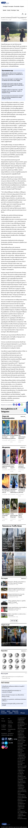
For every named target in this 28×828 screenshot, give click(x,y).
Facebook (14, 405)
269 (17, 610)
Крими (4, 10)
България (10, 6)
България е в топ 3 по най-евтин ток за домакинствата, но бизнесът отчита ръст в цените (7, 491)
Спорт (9, 10)
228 (17, 584)
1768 (3, 520)
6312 (9, 469)
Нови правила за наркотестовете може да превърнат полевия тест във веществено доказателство (7, 466)
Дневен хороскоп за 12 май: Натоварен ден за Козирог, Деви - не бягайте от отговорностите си (7, 437)
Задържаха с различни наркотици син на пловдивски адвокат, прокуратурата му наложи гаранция (14, 491)
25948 (22, 574)
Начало (3, 711)
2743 (19, 442)
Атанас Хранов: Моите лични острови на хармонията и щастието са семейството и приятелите (17, 609)
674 (11, 520)
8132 (22, 550)
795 (11, 442)
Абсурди (22, 713)
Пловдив (5, 6)
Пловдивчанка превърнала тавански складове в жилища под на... (13, 687)
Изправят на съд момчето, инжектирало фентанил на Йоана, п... (14, 700)
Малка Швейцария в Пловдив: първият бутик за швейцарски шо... (13, 643)
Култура (13, 10)
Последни (4, 578)
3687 (19, 520)
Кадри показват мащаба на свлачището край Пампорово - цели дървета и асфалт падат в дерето (8, 543)
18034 (10, 550)
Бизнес (22, 6)
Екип (9, 718)
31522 (9, 645)
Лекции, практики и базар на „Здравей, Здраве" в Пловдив (17, 601)
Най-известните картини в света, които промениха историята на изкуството (22, 437)
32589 (10, 574)
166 (17, 597)
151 (17, 616)
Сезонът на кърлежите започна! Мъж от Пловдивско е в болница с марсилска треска (21, 491)
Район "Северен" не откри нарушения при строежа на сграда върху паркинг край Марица (8, 567)
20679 (17, 494)
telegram (19, 405)
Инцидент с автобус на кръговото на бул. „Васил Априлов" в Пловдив (17, 582)
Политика (17, 6)
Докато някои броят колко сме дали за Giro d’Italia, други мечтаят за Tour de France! (21, 515)
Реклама (3, 721)
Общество (15, 711)
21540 (11, 471)
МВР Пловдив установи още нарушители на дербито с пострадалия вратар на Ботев (6, 515)
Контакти (3, 729)
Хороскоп (4, 651)
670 (17, 591)
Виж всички (23, 416)
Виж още (14, 620)
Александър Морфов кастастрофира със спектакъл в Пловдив (11, 691)
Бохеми (16, 713)
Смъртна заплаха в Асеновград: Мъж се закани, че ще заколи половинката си (22, 466)
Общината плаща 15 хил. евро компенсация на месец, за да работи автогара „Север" (19, 542)
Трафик (11, 713)
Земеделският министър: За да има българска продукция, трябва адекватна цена (16, 595)
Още (18, 10)
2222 (19, 496)
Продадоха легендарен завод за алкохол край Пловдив (12, 704)
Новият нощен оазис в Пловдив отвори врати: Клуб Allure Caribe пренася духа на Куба (13, 466)
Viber (16, 404)
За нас (2, 718)
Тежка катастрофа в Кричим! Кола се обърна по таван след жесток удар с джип (14, 515)
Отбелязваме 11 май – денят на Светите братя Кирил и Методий (14, 437)
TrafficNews (25, 19)
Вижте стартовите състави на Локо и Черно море (17, 614)
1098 (9, 494)
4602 (19, 471)
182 (17, 603)
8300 (9, 440)
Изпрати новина (27, 407)
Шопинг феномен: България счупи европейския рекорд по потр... (13, 695)
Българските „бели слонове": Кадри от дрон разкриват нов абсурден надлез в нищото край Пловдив (20, 567)
